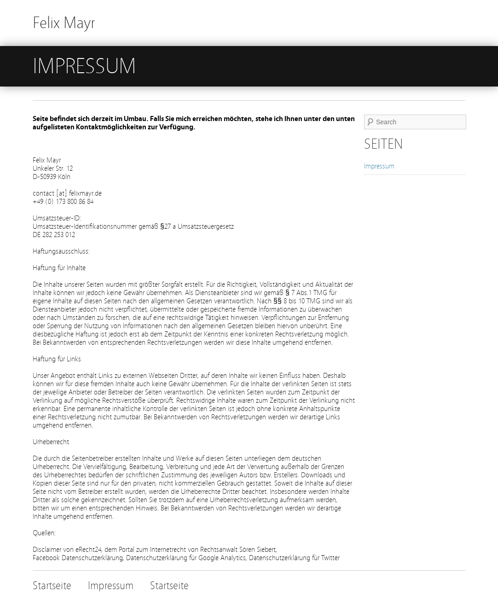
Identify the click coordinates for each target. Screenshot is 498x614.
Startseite (52, 585)
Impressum (379, 166)
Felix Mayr (64, 22)
